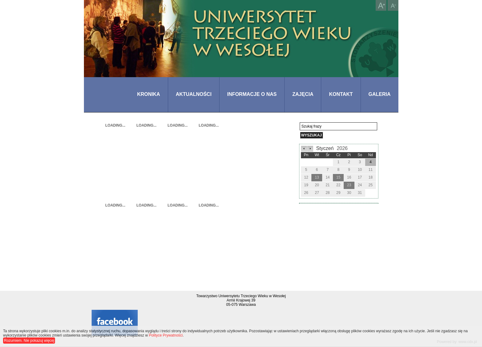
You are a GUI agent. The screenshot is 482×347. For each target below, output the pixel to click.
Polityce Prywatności (166, 335)
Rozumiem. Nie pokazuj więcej (29, 340)
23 (349, 185)
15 (338, 177)
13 (317, 177)
